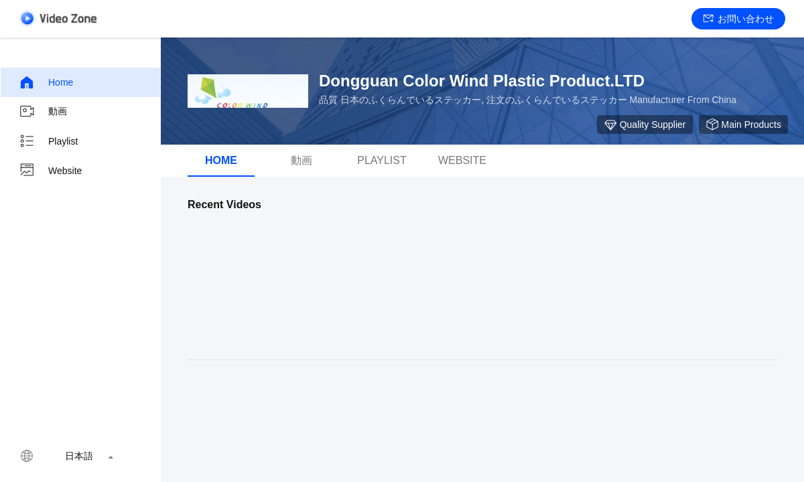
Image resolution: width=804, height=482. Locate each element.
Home (46, 82)
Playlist (48, 141)
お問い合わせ (739, 18)
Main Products (743, 124)
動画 (43, 112)
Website (50, 171)
